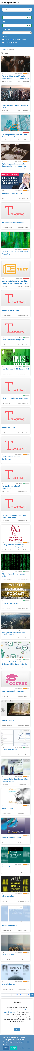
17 (24, 995)
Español (23, 39)
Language (5, 36)
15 (17, 995)
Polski (15, 42)
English (15, 39)
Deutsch (7, 39)
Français (7, 42)
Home (3, 50)
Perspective (6, 14)
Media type (6, 29)
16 (21, 995)
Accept (13, 1048)
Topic (4, 22)
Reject (6, 1048)
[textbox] (17, 32)
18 (28, 995)
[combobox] (17, 32)
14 (13, 995)
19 (32, 995)
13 (9, 995)
